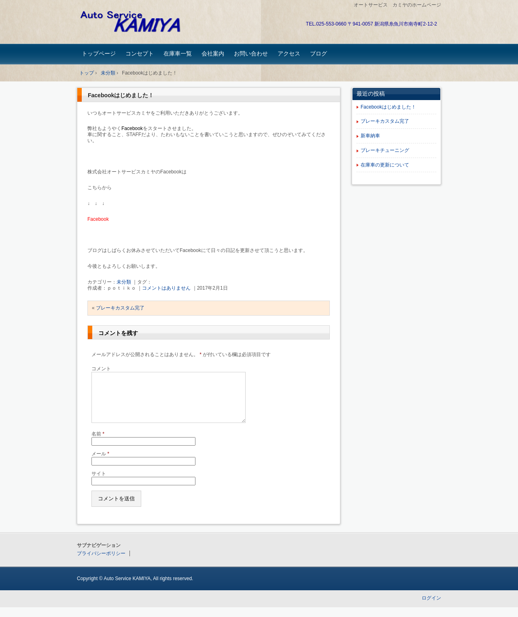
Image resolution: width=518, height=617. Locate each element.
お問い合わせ (251, 53)
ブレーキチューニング (385, 150)
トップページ (99, 53)
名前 (97, 443)
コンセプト (139, 53)
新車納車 (370, 136)
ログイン (431, 608)
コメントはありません (166, 288)
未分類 (124, 282)
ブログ (318, 53)
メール (100, 463)
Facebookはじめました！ (121, 95)
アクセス (289, 53)
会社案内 (213, 53)
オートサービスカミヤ (134, 23)
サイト (98, 483)
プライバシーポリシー (101, 563)
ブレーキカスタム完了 (120, 308)
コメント (101, 368)
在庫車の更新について (385, 165)
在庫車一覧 (177, 53)
